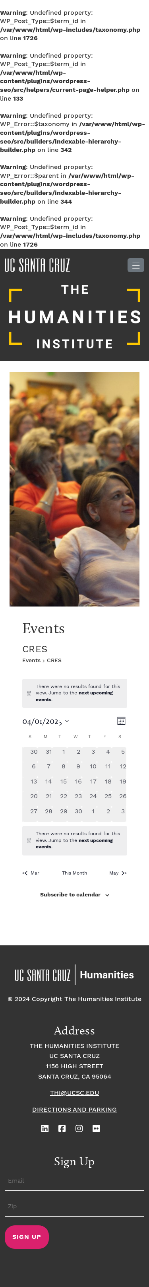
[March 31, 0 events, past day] (48, 754)
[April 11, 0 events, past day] (108, 769)
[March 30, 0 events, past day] (34, 754)
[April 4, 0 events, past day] (108, 754)
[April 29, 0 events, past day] (63, 814)
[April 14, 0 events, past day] (48, 784)
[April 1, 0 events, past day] (63, 754)
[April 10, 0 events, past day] (93, 769)
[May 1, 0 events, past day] (93, 814)
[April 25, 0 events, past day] (108, 799)
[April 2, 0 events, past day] (78, 754)
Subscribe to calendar (70, 894)
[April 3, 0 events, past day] (93, 754)
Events (31, 660)
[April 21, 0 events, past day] (48, 799)
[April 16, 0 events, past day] (78, 784)
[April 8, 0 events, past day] (63, 769)
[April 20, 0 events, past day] (34, 799)
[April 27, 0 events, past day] (34, 814)
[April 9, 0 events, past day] (78, 769)
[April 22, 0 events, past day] (63, 799)
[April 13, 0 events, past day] (34, 784)
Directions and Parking (74, 1110)
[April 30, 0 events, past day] (78, 814)
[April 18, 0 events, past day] (108, 784)
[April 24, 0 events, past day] (93, 799)
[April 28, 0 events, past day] (48, 814)
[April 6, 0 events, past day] (34, 769)
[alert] (74, 840)
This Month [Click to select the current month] (74, 873)
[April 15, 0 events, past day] (63, 784)
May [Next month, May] (116, 873)
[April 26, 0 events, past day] (123, 799)
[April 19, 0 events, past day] (123, 784)
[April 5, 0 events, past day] (123, 754)
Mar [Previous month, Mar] (32, 873)
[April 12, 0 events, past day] (123, 769)
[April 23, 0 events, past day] (78, 799)
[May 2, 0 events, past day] (108, 814)
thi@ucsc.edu (74, 1093)
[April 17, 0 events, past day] (93, 784)
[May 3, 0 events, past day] (123, 814)
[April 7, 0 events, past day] (48, 769)
